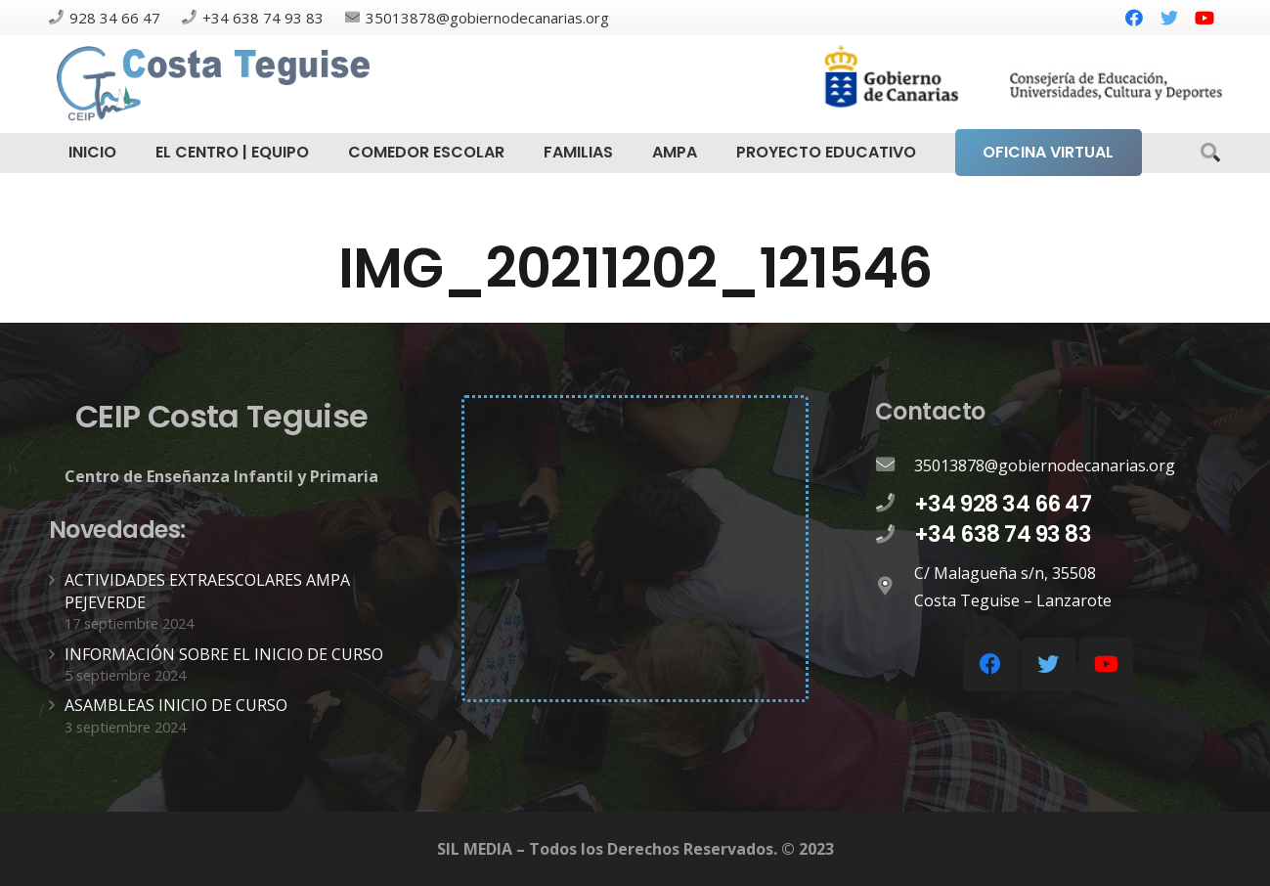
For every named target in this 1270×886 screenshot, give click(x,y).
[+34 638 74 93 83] (894, 535)
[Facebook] (1134, 17)
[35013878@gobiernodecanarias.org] (894, 465)
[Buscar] (1210, 153)
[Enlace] (216, 84)
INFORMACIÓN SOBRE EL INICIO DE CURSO (224, 654)
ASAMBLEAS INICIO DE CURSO (176, 705)
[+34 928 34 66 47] (894, 503)
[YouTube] (1204, 17)
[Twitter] (1169, 17)
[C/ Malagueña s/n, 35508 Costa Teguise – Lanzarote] (894, 586)
